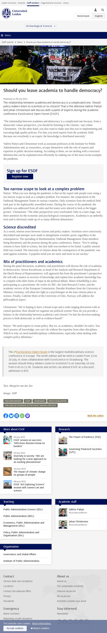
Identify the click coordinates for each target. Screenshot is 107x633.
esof (28, 401)
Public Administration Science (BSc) (23, 509)
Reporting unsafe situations (17, 618)
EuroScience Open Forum (31, 352)
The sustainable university (70, 586)
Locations (8, 586)
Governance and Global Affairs (19, 554)
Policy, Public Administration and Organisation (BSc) (21, 534)
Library (66, 3)
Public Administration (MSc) (18, 516)
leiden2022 (39, 401)
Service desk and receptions (17, 581)
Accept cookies (15, 628)
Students (21, 3)
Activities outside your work (71, 601)
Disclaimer (8, 601)
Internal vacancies (66, 591)
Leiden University (9, 3)
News (19, 42)
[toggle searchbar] (102, 9)
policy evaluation (58, 401)
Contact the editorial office (17, 591)
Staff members (33, 3)
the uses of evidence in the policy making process (30, 405)
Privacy (7, 596)
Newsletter (62, 613)
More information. (41, 623)
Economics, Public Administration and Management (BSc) (23, 524)
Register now (20, 176)
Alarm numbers (11, 613)
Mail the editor (95, 415)
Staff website (7, 42)
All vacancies (63, 596)
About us (62, 581)
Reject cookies (41, 628)
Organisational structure (51, 3)
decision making (13, 401)
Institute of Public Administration (21, 561)
